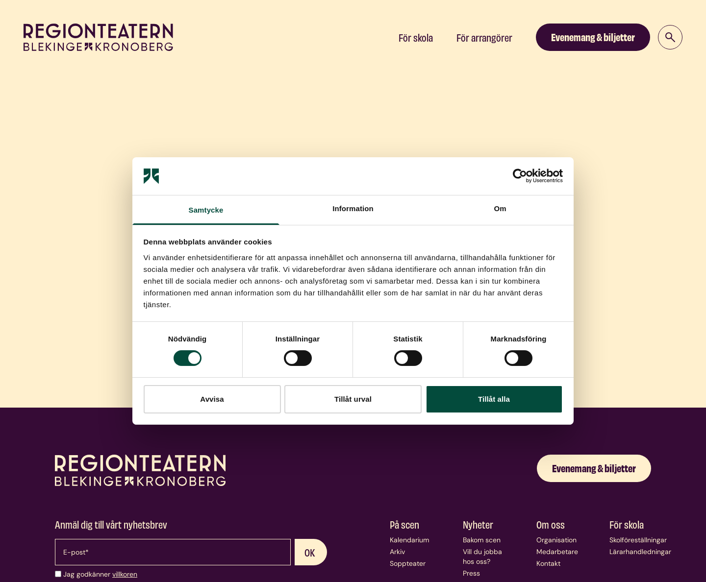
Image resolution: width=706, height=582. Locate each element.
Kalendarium (409, 539)
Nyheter (478, 524)
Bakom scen (482, 539)
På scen (404, 524)
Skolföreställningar (638, 539)
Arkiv (397, 551)
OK (309, 552)
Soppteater (408, 563)
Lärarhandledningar (640, 551)
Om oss (550, 524)
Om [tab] (500, 208)
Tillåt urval (353, 399)
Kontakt (548, 563)
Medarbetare (557, 551)
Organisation (556, 539)
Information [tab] (353, 208)
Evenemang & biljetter (593, 36)
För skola (416, 37)
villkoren (124, 574)
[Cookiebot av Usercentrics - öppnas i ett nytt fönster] (520, 176)
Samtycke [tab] (206, 210)
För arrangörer (484, 37)
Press (471, 573)
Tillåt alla (494, 399)
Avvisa (212, 399)
